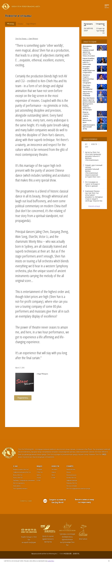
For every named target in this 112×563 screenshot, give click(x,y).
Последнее (39, 469)
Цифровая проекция (71, 480)
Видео (39, 466)
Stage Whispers (31, 23)
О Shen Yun (40, 472)
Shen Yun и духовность (19, 483)
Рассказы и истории (71, 486)
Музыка (68, 472)
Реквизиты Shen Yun (71, 483)
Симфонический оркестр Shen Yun (22, 472)
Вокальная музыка (71, 475)
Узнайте (69, 466)
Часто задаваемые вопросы (20, 488)
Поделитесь (23, 397)
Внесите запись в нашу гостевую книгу (84, 501)
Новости (94, 144)
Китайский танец (70, 469)
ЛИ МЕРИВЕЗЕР (88, 29)
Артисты (39, 475)
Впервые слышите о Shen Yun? (21, 469)
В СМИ (38, 480)
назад (10, 23)
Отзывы (20, 23)
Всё (86, 144)
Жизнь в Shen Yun (17, 475)
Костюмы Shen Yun (71, 477)
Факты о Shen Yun (18, 477)
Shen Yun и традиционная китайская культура (78, 488)
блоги (53, 475)
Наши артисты (17, 486)
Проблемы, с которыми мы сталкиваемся (24, 480)
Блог (86, 147)
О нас (15, 466)
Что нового (54, 469)
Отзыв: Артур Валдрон (100, 30)
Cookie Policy (51, 561)
